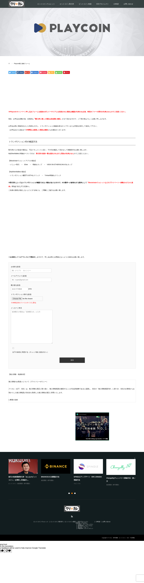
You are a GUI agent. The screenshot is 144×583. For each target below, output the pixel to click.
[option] (73, 472)
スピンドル (77, 483)
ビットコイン (12, 483)
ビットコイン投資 (85, 4)
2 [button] (72, 493)
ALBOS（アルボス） (82, 523)
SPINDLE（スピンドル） (85, 525)
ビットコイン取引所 (67, 4)
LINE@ (116, 4)
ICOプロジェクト (102, 4)
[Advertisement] (72, 92)
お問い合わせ (128, 4)
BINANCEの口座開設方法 (50, 477)
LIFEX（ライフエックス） (86, 524)
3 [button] (75, 493)
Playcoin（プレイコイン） (86, 528)
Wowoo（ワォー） (83, 527)
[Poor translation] (8, 551)
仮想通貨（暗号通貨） (24, 483)
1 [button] (69, 493)
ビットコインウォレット (46, 4)
